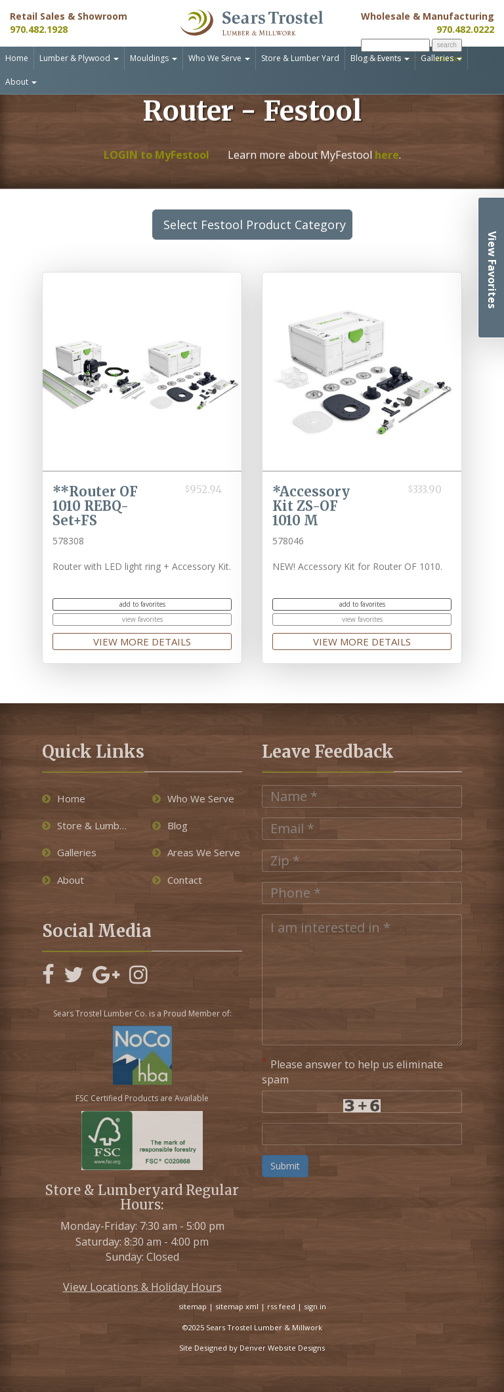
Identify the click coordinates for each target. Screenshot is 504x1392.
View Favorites (492, 270)
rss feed (281, 1306)
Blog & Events (380, 58)
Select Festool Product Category (257, 224)
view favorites (142, 619)
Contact (177, 879)
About (21, 81)
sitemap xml (237, 1306)
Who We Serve (219, 58)
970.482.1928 (39, 29)
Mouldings (153, 58)
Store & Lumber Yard (300, 58)
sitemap (192, 1306)
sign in (315, 1306)
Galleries (441, 58)
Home (16, 58)
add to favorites (142, 604)
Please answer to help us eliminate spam (352, 1071)
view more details (142, 641)
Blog (170, 825)
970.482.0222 (465, 29)
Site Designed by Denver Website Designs (252, 1348)
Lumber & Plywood (79, 58)
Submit (285, 1166)
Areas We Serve (196, 852)
